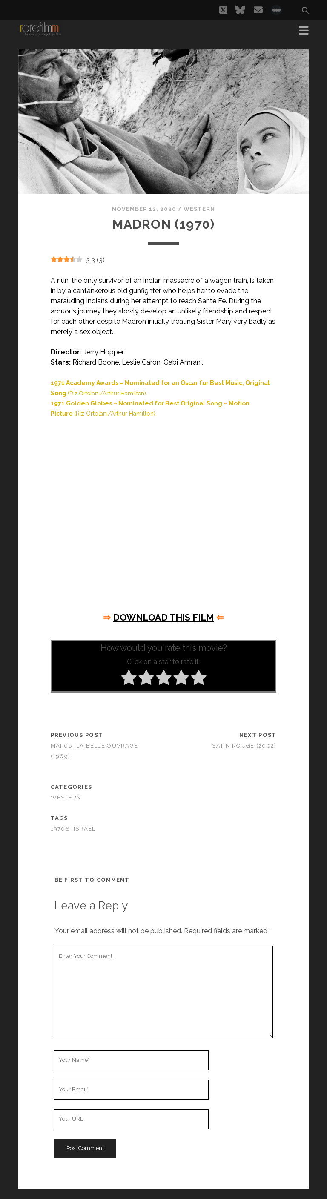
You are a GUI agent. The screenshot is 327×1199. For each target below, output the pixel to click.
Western (199, 209)
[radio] (129, 679)
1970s (60, 828)
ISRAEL (85, 828)
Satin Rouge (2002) (244, 745)
